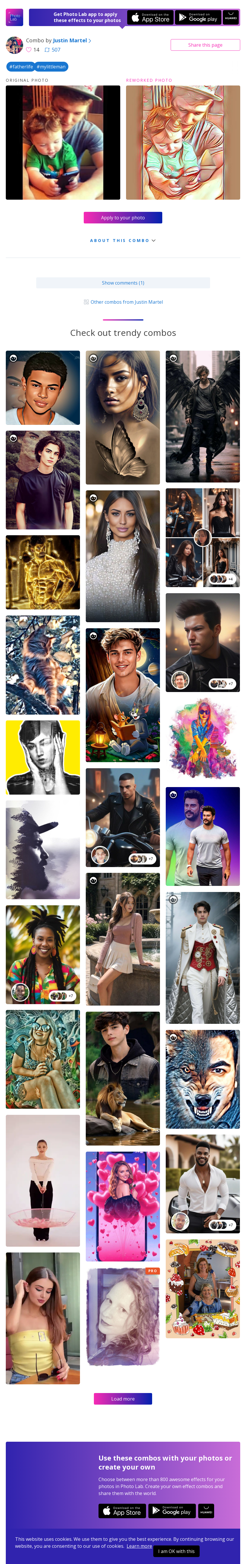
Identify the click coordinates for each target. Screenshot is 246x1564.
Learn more (139, 1546)
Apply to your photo (123, 217)
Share (205, 45)
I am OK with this (176, 1551)
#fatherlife (21, 66)
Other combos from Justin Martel (123, 302)
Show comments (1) (123, 283)
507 (52, 49)
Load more (123, 1399)
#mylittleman (51, 66)
